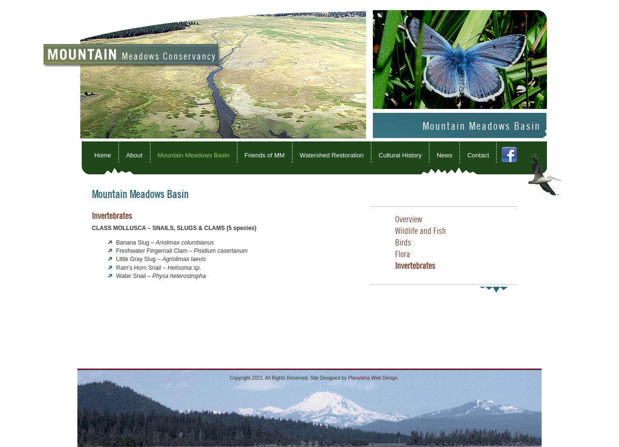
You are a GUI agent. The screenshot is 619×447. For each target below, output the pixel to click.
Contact (478, 155)
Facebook (520, 161)
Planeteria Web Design (373, 378)
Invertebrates (415, 266)
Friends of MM (265, 155)
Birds (403, 242)
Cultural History (400, 155)
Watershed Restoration (332, 155)
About (134, 155)
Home (102, 155)
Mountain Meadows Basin (194, 155)
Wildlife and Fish (420, 231)
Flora (402, 254)
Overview (408, 219)
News (445, 155)
